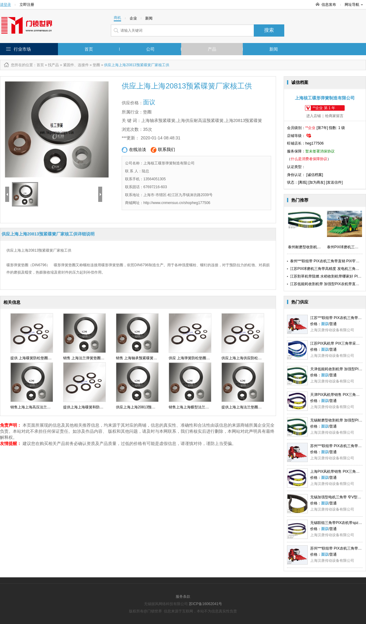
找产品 (53, 65)
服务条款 (183, 596)
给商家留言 (334, 116)
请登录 (5, 4)
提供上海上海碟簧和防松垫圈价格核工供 (96, 407)
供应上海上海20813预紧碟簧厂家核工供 (148, 407)
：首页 (38, 65)
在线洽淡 (134, 150)
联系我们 (163, 150)
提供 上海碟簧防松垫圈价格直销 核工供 (42, 358)
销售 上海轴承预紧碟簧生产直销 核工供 (148, 358)
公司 (150, 49)
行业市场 (22, 49)
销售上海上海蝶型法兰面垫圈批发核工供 (202, 407)
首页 (88, 49)
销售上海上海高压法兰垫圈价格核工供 (41, 407)
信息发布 (328, 4)
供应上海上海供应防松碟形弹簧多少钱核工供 (258, 358)
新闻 (273, 49)
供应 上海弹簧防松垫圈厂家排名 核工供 (201, 358)
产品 (212, 49)
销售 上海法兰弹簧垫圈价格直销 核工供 (95, 358)
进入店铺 (313, 116)
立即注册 (27, 4)
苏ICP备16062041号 (205, 604)
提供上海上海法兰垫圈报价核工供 (248, 407)
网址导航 (354, 4)
